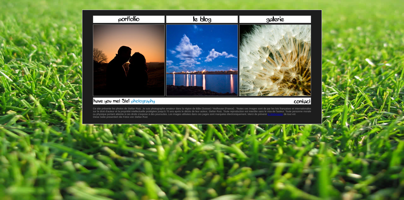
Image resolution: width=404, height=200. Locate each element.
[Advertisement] (202, 150)
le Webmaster (275, 114)
